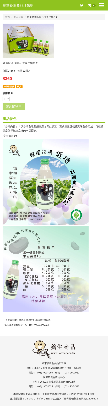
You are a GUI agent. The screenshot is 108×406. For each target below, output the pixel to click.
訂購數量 (8, 93)
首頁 (7, 17)
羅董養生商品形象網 (18, 5)
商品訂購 (18, 17)
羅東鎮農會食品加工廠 (54, 363)
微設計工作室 (87, 394)
